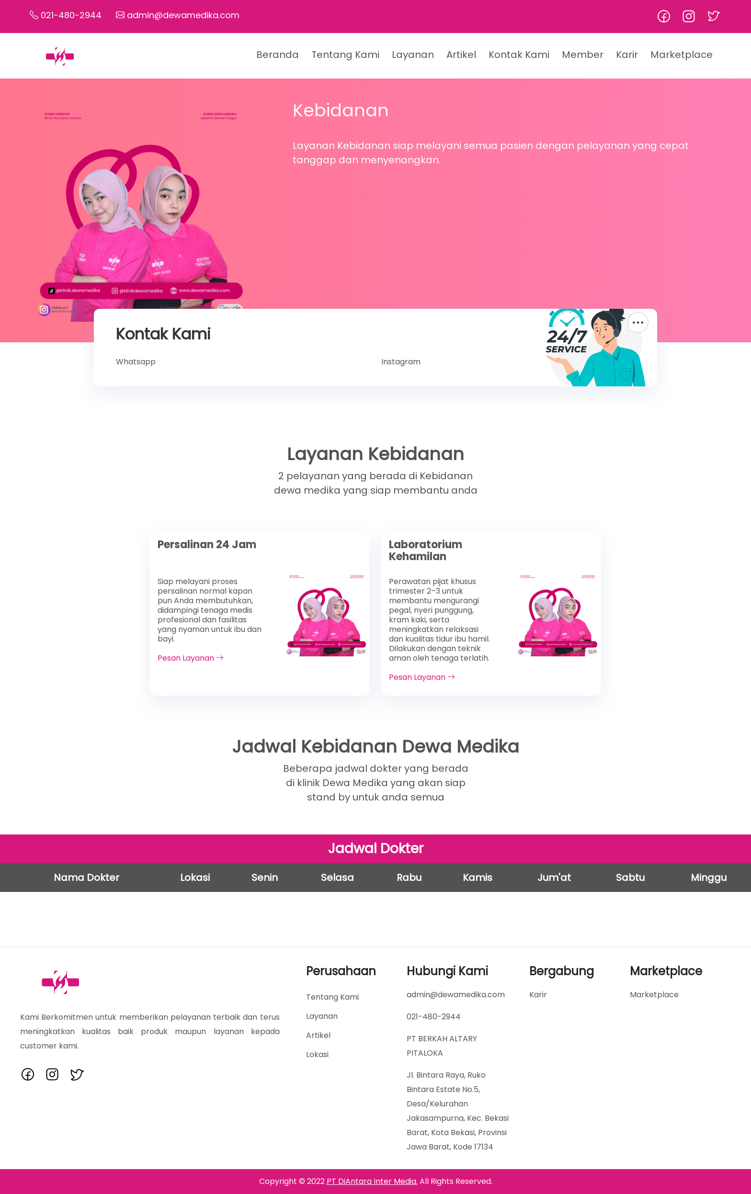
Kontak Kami (519, 54)
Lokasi (317, 1054)
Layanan (322, 1016)
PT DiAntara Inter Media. (372, 1181)
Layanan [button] (413, 54)
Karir (627, 54)
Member (582, 54)
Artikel (461, 54)
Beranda (277, 54)
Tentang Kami (345, 54)
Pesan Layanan (191, 658)
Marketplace (681, 54)
